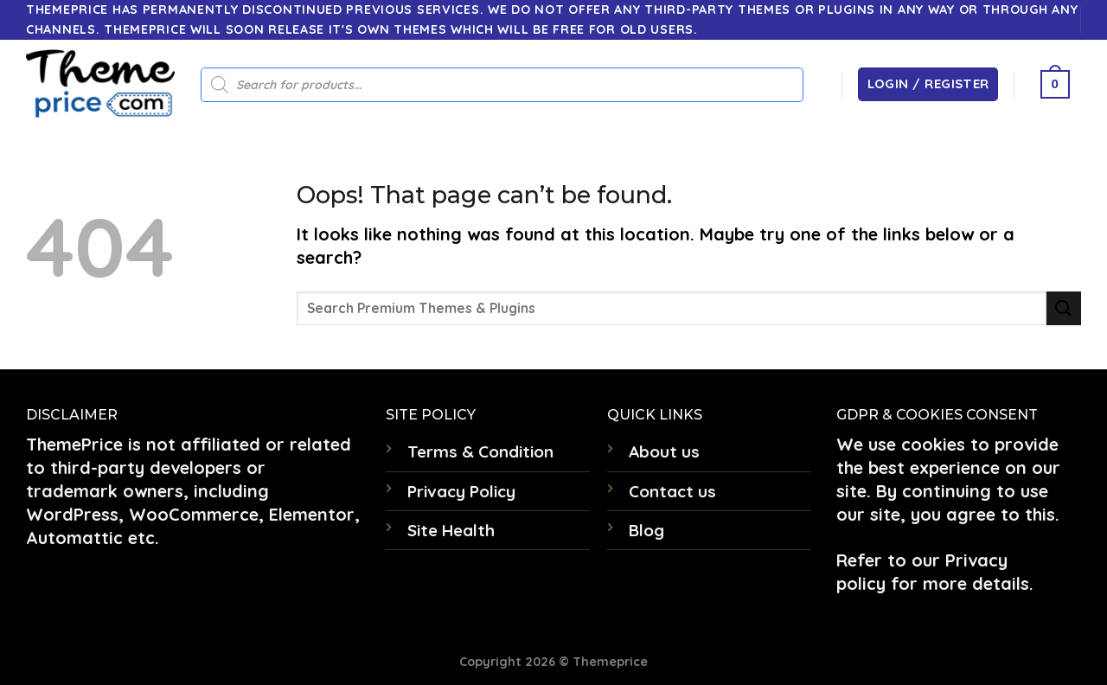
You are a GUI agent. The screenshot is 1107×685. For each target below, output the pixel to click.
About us (664, 451)
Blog (646, 530)
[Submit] (1063, 308)
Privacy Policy (461, 491)
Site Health (451, 530)
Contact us (672, 491)
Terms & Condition (480, 451)
